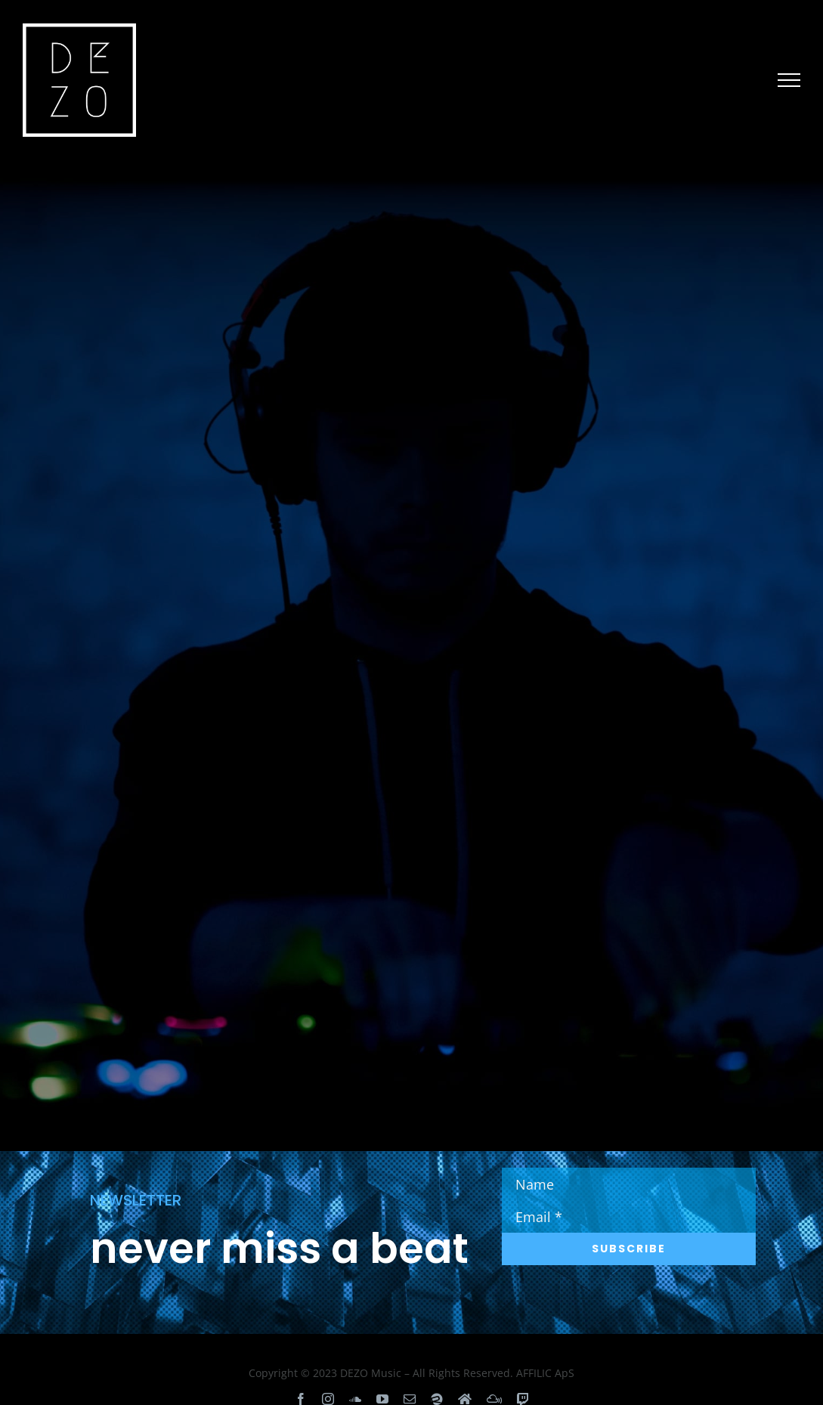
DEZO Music (370, 1373)
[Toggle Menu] (789, 80)
